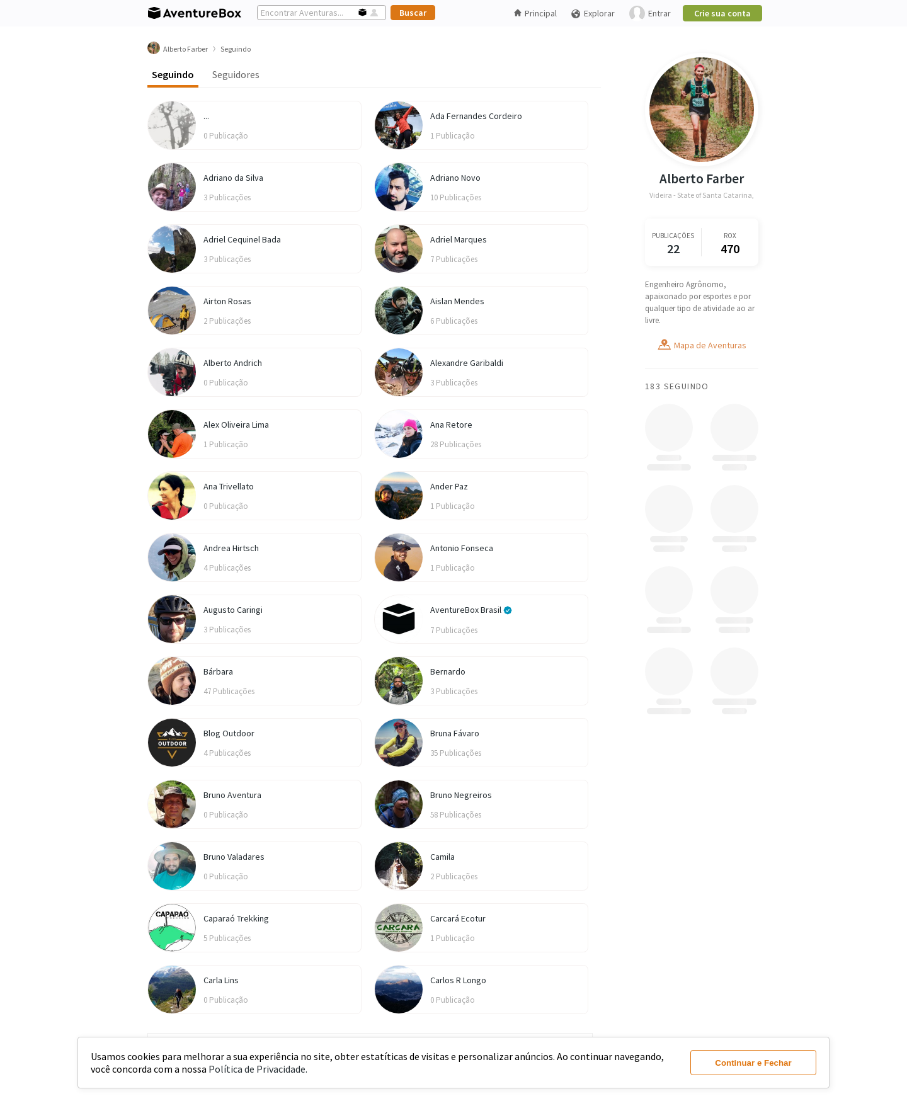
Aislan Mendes (457, 301)
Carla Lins (221, 980)
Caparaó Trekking (236, 918)
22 (673, 248)
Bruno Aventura (232, 795)
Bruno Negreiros (461, 795)
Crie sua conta (722, 13)
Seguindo (173, 74)
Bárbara (218, 671)
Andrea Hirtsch (231, 548)
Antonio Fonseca (461, 548)
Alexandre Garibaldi (466, 362)
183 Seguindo (677, 386)
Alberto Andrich (232, 362)
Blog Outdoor (228, 733)
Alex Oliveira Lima (236, 424)
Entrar (650, 13)
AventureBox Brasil (471, 609)
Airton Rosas (227, 301)
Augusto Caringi (233, 609)
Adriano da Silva (233, 177)
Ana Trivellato (228, 486)
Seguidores (236, 74)
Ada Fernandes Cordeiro (476, 116)
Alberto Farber (701, 178)
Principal (535, 13)
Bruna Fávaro (454, 733)
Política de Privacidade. (257, 1069)
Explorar (593, 13)
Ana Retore (451, 424)
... (206, 116)
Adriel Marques (458, 239)
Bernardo (447, 671)
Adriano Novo (455, 177)
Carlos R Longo (458, 980)
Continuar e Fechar (753, 1063)
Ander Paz (449, 486)
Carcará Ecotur (458, 918)
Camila (442, 856)
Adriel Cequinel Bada (242, 239)
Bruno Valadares (234, 856)
